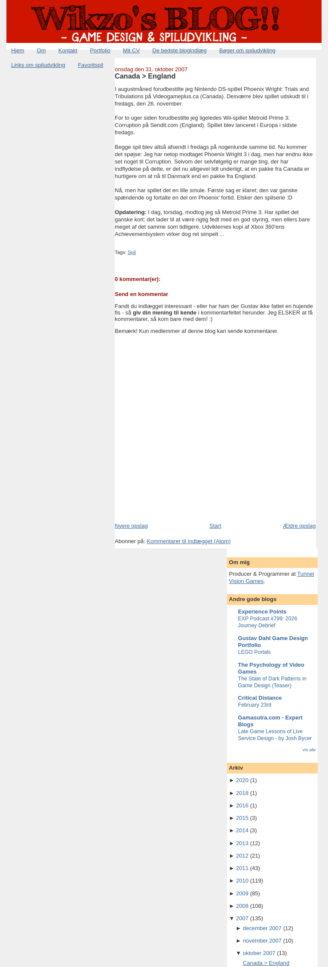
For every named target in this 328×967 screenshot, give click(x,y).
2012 (242, 855)
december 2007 (262, 928)
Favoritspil (90, 65)
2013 (242, 843)
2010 (242, 880)
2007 (242, 918)
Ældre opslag (299, 526)
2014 (242, 830)
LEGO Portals (254, 652)
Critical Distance (260, 698)
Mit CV (131, 50)
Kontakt (67, 50)
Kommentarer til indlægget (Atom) (188, 541)
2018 (242, 793)
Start (215, 526)
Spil (132, 252)
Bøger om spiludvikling (247, 50)
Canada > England (145, 76)
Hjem (17, 50)
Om (41, 50)
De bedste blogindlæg (179, 50)
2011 (242, 868)
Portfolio (100, 50)
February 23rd (255, 705)
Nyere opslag (131, 526)
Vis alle (309, 749)
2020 (242, 780)
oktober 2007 (259, 953)
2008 (242, 906)
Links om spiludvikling (38, 65)
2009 (242, 893)
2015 (242, 818)
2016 (242, 805)
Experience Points (262, 611)
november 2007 (262, 940)
